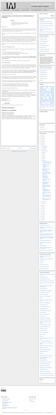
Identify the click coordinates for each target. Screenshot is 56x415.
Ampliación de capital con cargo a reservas (46, 199)
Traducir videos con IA (44, 369)
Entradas (42, 127)
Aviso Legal (31, 400)
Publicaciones (43, 90)
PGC (41, 96)
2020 (42, 144)
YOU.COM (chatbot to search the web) (47, 375)
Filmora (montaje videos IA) (45, 326)
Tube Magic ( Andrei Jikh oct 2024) (46, 373)
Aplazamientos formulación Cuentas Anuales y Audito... (46, 190)
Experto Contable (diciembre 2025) (46, 23)
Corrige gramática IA (43, 308)
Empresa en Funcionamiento (47, 98)
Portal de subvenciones (44, 268)
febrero (43, 201)
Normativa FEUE (43, 47)
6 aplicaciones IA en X (44, 277)
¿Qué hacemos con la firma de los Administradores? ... (46, 169)
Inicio (20, 148)
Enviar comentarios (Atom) (21, 151)
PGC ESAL (46, 102)
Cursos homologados (49, 103)
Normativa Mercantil (43, 39)
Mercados (41, 102)
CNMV (41, 381)
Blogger (52, 412)
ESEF (53, 97)
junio (43, 155)
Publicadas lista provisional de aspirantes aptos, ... (46, 176)
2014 (42, 213)
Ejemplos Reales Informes (44, 49)
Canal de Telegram (43, 72)
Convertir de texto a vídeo (44, 306)
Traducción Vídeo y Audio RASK (46, 367)
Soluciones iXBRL (43, 245)
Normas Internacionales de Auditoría (47, 88)
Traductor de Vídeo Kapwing (45, 371)
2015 (42, 211)
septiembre (44, 150)
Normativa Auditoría (43, 41)
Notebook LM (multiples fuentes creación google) (45, 358)
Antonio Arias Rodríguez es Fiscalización (9, 407)
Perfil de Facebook (43, 78)
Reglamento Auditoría (49, 91)
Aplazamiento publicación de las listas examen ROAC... (46, 186)
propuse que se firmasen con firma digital (10, 33)
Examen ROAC (44, 86)
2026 (42, 135)
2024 (42, 138)
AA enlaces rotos (5, 400)
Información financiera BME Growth (46, 258)
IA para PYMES (42, 334)
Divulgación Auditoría (11, 104)
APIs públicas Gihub (43, 288)
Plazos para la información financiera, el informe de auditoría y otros (46, 234)
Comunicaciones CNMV (44, 264)
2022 (42, 141)
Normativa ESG (42, 43)
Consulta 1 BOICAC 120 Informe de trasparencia (46, 162)
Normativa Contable (43, 37)
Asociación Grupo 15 (43, 27)
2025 (42, 136)
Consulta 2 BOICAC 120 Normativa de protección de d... (46, 183)
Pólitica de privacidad (32, 398)
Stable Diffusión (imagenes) (45, 365)
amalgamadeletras (5, 405)
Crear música (42, 316)
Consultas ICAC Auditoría (44, 45)
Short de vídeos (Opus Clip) (45, 363)
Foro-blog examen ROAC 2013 (45, 240)
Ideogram (41, 336)
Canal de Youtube (43, 76)
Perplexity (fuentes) (43, 360)
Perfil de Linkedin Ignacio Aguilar (46, 68)
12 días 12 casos (46, 96)
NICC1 (50, 105)
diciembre (44, 146)
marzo (43, 160)
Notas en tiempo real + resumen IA (46, 355)
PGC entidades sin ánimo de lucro (47, 101)
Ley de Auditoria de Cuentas (45, 93)
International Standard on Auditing (46, 99)
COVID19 (6, 104)
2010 (42, 219)
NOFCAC (42, 91)
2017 (42, 208)
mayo (43, 157)
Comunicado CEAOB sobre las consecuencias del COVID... (46, 166)
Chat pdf (41, 298)
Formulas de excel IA (43, 328)
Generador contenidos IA (44, 332)
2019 (42, 205)
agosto (43, 152)
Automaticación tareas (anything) (46, 290)
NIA (47, 87)
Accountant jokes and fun (6, 402)
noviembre (44, 147)
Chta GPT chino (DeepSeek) (45, 302)
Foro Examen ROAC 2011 (44, 225)
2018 (42, 206)
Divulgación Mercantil (50, 95)
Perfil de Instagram (43, 74)
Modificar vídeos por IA (44, 351)
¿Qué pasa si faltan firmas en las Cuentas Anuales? (46, 248)
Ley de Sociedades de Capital (46, 100)
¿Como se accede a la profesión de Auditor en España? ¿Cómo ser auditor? (46, 231)
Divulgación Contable (19, 104)
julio (43, 154)
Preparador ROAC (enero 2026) (45, 21)
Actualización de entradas (44, 51)
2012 (42, 216)
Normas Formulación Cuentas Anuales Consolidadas (47, 94)
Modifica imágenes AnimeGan (45, 349)
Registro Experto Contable (45, 92)
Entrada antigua (33, 148)
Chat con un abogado (44, 294)
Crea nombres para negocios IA (45, 310)
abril (43, 158)
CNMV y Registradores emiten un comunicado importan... (46, 173)
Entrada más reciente (6, 148)
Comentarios (43, 129)
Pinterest (41, 80)
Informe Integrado (45, 105)
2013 (42, 214)
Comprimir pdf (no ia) (43, 304)
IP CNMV (41, 262)
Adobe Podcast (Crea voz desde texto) (47, 280)
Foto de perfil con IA (43, 330)
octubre (43, 149)
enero (43, 203)
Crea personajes (43, 312)
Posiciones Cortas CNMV (44, 266)
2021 (42, 143)
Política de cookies (32, 401)
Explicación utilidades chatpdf (45, 324)
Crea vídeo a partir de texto (45, 314)
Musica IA (41, 353)
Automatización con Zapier (44, 292)
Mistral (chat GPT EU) (44, 347)
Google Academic (43, 70)
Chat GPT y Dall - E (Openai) (45, 296)
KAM (53, 100)
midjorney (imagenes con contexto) (46, 345)
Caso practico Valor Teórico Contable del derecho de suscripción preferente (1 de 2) (46, 237)
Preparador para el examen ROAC (46, 250)
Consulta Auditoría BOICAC (47, 97)
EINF (50, 97)
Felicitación (52, 92)
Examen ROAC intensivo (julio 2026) (46, 25)
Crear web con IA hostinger (45, 318)
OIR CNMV (42, 260)
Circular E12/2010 (30, 41)
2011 (42, 217)
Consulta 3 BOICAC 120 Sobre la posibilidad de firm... (46, 196)
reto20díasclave (42, 104)
